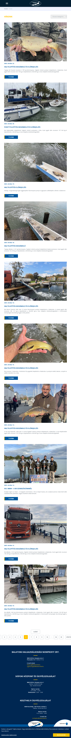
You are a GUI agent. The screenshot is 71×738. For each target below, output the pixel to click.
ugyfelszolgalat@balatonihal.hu (35, 666)
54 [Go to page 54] (56, 637)
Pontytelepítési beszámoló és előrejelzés (22, 127)
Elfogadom (61, 735)
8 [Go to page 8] (36, 637)
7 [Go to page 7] (31, 637)
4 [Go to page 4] (15, 637)
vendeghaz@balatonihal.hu (39, 718)
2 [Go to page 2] (4, 637)
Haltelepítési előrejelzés (15, 187)
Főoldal (6, 9)
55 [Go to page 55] (61, 637)
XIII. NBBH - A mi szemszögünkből (18, 489)
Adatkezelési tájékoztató (9, 735)
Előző (36, 632)
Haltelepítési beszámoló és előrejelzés (21, 67)
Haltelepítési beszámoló (15, 246)
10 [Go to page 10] (47, 637)
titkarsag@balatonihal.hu (33, 665)
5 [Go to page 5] (20, 637)
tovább (11, 77)
